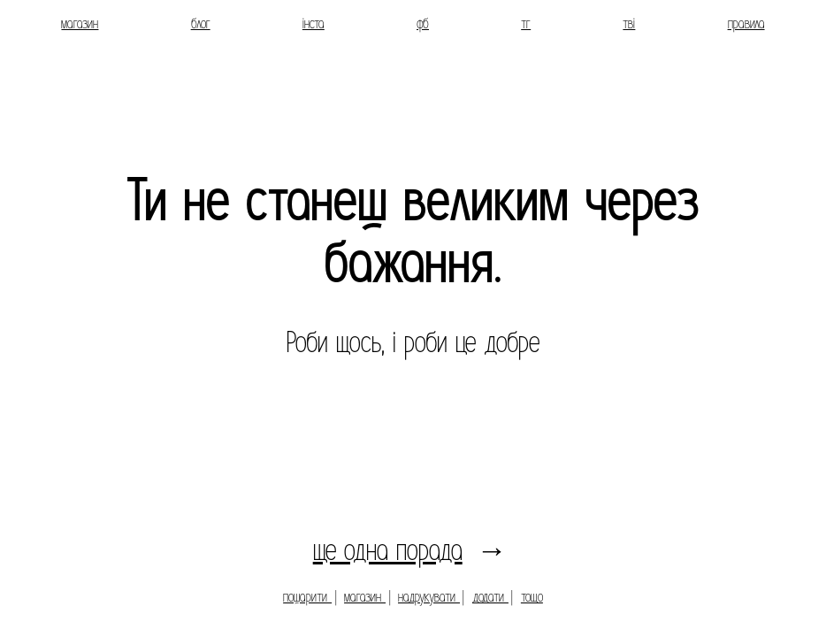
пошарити (307, 596)
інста (313, 23)
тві (629, 23)
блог (200, 23)
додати (490, 596)
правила (746, 23)
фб (423, 23)
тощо (532, 596)
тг (526, 23)
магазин (79, 23)
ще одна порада (388, 550)
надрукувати (429, 596)
